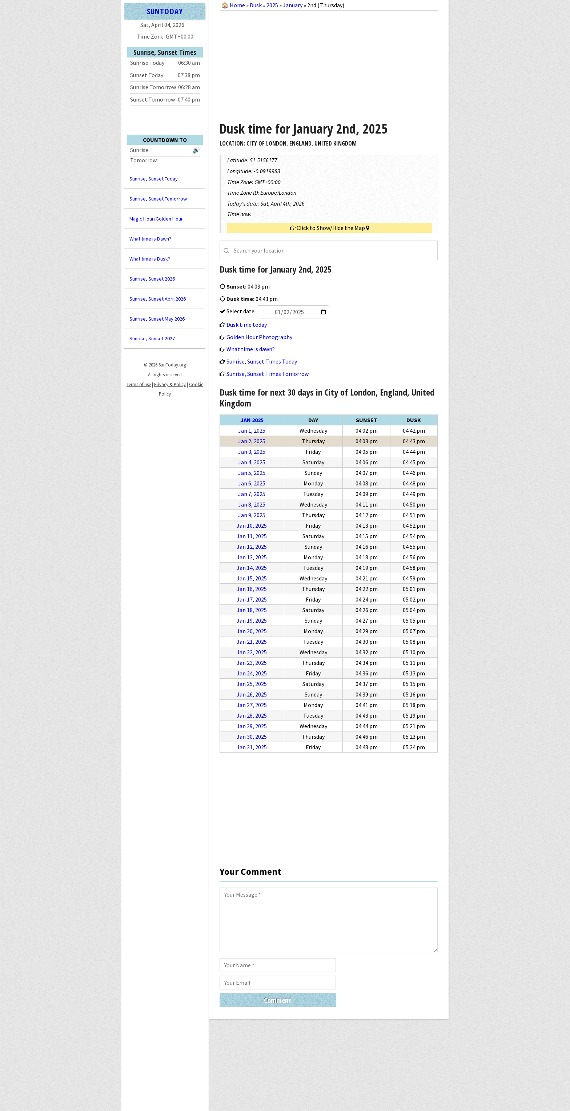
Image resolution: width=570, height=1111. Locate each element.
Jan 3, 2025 (251, 451)
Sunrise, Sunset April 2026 (157, 298)
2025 (272, 5)
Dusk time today (246, 324)
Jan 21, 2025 (252, 641)
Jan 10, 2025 (252, 525)
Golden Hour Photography (259, 337)
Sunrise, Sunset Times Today (261, 361)
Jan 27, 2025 (252, 705)
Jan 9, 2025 (251, 515)
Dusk (256, 5)
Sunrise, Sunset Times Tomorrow (267, 373)
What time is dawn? (250, 349)
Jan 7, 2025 (251, 493)
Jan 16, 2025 (252, 588)
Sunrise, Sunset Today (153, 178)
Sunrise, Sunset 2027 (152, 338)
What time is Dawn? (150, 238)
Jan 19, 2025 (252, 620)
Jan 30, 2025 (252, 736)
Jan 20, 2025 (252, 631)
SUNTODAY (164, 11)
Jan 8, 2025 (251, 504)
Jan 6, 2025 (251, 483)
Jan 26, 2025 (252, 694)
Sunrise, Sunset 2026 (152, 278)
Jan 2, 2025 (251, 441)
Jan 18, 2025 (252, 610)
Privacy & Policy (170, 384)
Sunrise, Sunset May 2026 (157, 319)
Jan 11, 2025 (252, 536)
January (292, 5)
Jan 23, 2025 (252, 662)
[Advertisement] (329, 63)
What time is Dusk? (149, 258)
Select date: (277, 311)
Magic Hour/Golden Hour (156, 218)
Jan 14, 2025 (252, 567)
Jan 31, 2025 (252, 747)
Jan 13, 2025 (252, 557)
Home (237, 5)
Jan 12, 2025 (252, 546)
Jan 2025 (252, 420)
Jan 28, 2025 (252, 715)
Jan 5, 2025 (251, 472)
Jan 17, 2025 (252, 599)
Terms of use (139, 384)
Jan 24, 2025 (252, 673)
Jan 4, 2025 (251, 462)
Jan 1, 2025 (251, 430)
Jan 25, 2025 (252, 683)
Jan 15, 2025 (252, 578)
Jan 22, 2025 (252, 652)
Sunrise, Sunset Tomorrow (158, 198)
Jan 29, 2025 (252, 726)
